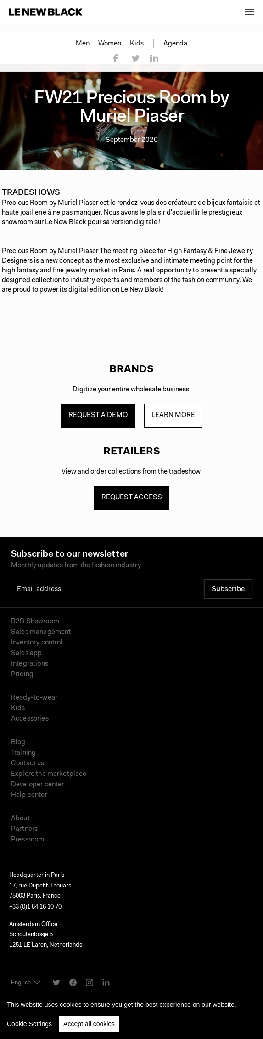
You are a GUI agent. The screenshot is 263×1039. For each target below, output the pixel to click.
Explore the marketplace (48, 774)
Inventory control (37, 642)
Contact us (28, 763)
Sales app (26, 653)
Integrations (29, 664)
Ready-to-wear (34, 698)
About (20, 818)
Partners (24, 829)
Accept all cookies (89, 1024)
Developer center (37, 784)
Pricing (22, 674)
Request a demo (98, 415)
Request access (131, 497)
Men (83, 43)
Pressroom (27, 839)
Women (109, 43)
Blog (18, 742)
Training (23, 753)
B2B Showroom (35, 621)
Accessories (30, 719)
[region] (131, 1013)
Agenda (175, 43)
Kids (137, 43)
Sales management (41, 632)
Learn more (173, 415)
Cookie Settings (29, 1024)
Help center (29, 795)
